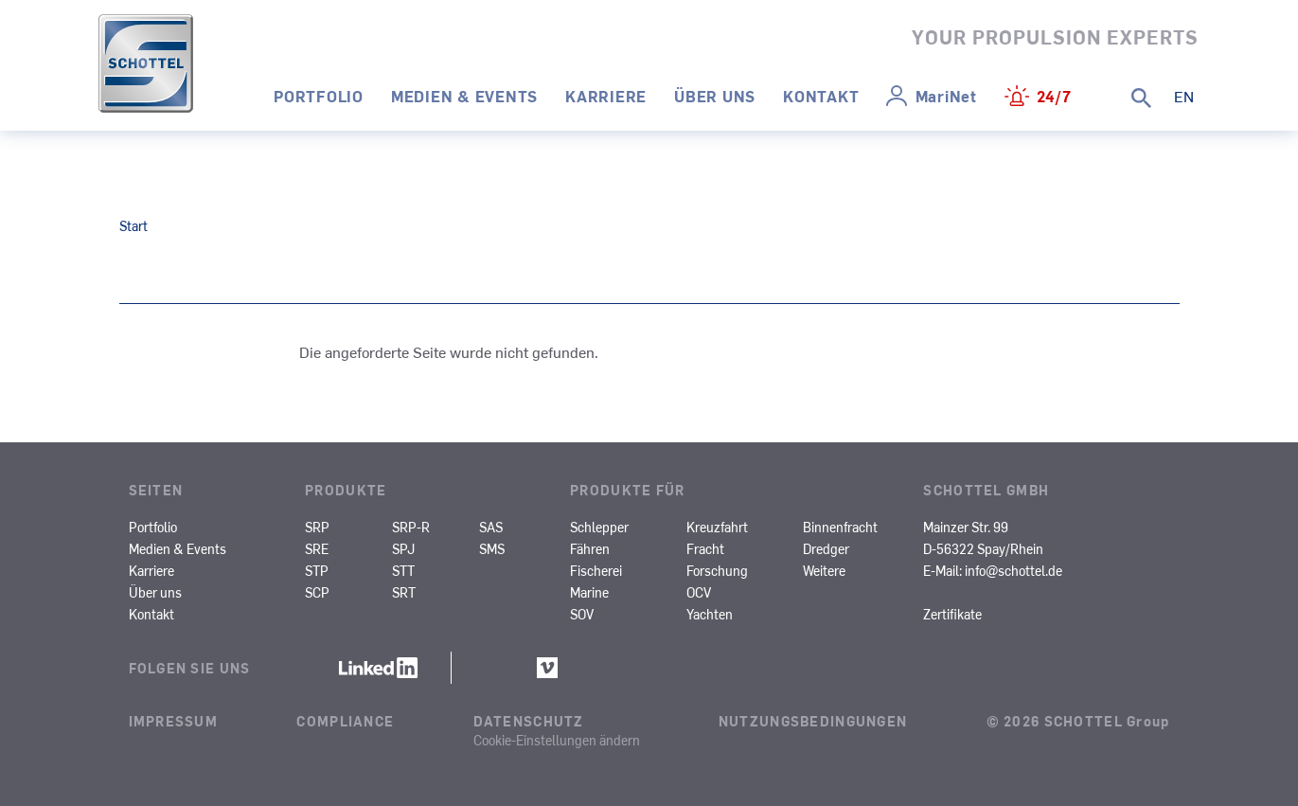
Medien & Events (464, 95)
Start (133, 225)
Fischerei (596, 570)
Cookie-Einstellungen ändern (556, 739)
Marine (589, 591)
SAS (491, 526)
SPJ (403, 548)
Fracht (705, 548)
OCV (698, 591)
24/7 (1054, 95)
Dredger (826, 548)
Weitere (824, 570)
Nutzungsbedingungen (813, 720)
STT (403, 570)
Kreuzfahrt (717, 526)
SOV (582, 613)
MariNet (946, 95)
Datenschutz (528, 720)
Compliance (345, 720)
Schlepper (599, 526)
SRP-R (411, 526)
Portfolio (319, 95)
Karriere (606, 95)
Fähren (590, 548)
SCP (317, 591)
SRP (317, 526)
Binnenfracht (840, 526)
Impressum (174, 720)
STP (317, 570)
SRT (404, 591)
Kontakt (821, 95)
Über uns (715, 95)
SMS (492, 548)
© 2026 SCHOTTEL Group (1078, 720)
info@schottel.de (1013, 570)
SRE (317, 548)
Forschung (717, 570)
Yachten (709, 613)
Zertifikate (952, 613)
